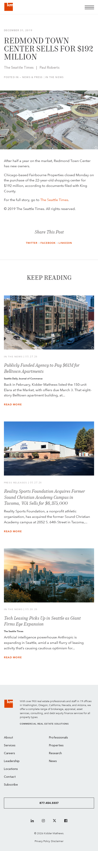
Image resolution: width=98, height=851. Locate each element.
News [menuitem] (53, 761)
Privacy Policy (42, 841)
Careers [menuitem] (9, 753)
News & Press (32, 77)
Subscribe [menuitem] (11, 784)
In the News (54, 77)
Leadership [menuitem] (12, 761)
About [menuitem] (8, 737)
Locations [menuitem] (11, 769)
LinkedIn (65, 243)
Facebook (48, 243)
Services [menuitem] (9, 745)
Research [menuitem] (55, 753)
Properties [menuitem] (56, 745)
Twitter (32, 243)
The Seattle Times (54, 200)
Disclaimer (57, 841)
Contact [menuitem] (10, 777)
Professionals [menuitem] (58, 737)
